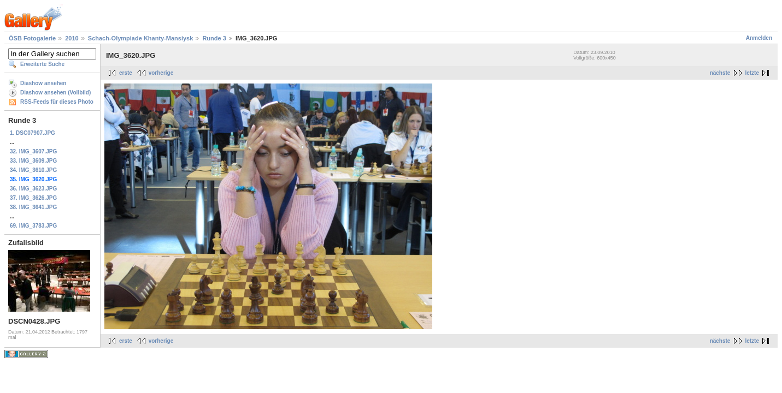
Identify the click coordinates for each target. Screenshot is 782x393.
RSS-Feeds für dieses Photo (56, 102)
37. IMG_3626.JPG (33, 198)
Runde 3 (214, 38)
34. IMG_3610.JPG (33, 170)
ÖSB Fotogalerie (32, 38)
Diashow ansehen (43, 83)
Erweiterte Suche (42, 64)
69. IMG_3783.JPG (33, 226)
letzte (752, 73)
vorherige (161, 73)
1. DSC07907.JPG (32, 133)
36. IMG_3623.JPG (33, 189)
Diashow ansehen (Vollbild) (55, 93)
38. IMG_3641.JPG (33, 207)
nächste (720, 73)
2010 (71, 38)
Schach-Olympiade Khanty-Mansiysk (140, 38)
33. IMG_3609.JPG (33, 161)
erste (125, 73)
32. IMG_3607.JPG (33, 151)
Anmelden (759, 38)
